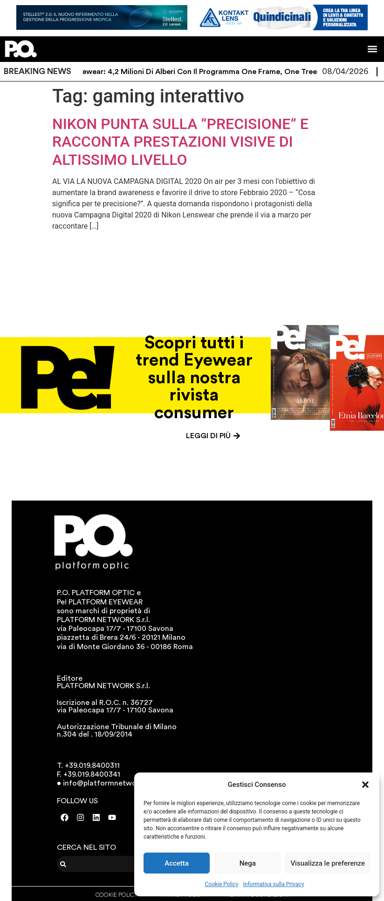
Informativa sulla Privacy (273, 884)
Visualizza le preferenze (327, 863)
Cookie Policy (222, 884)
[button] (365, 784)
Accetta (177, 863)
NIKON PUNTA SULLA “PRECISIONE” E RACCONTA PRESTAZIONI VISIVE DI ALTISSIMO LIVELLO (180, 142)
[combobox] (114, 864)
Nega (248, 863)
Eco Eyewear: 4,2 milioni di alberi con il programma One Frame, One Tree (197, 71)
